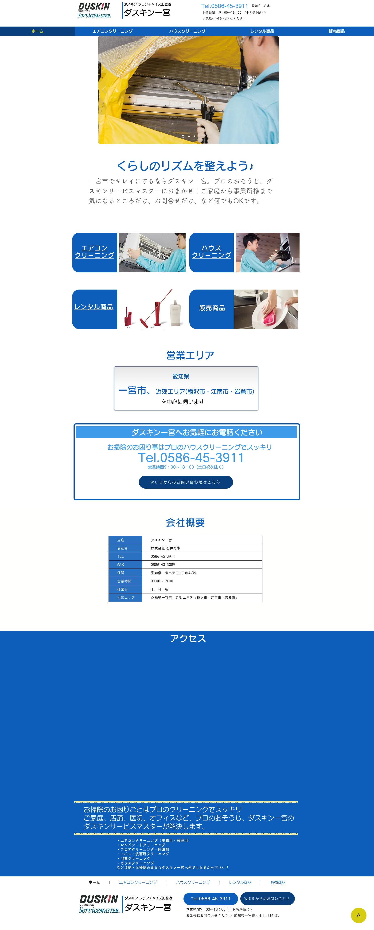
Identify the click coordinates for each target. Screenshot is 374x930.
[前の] (104, 90)
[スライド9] (194, 136)
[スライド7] (183, 136)
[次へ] (272, 90)
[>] (358, 915)
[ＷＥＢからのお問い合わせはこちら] (186, 482)
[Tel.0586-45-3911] (210, 899)
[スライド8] (189, 136)
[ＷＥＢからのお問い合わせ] (267, 898)
